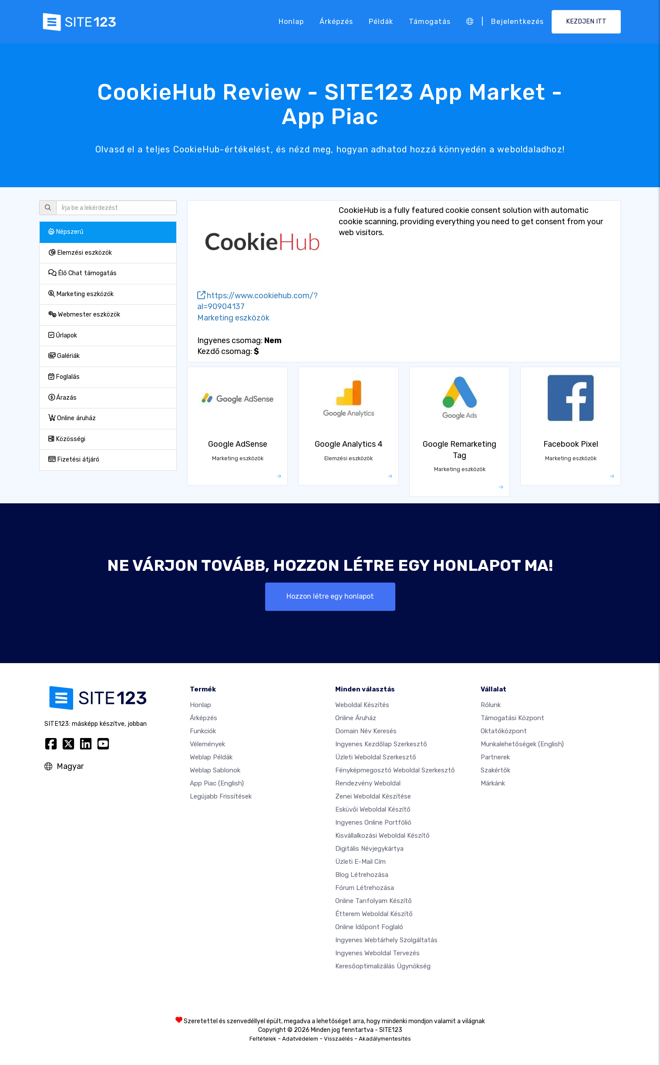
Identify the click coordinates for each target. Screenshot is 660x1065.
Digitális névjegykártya (369, 849)
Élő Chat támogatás (82, 273)
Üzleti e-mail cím (360, 862)
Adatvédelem (300, 1038)
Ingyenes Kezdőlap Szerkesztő (381, 744)
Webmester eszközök (84, 314)
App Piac (217, 783)
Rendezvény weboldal (368, 783)
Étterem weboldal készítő (374, 914)
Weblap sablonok (215, 770)
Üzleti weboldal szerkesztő (375, 757)
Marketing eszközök (81, 294)
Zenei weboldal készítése (373, 796)
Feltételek (262, 1038)
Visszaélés (338, 1038)
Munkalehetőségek (522, 744)
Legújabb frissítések (221, 796)
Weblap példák (211, 757)
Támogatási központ (512, 718)
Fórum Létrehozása (364, 888)
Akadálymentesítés (385, 1038)
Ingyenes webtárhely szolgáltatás (386, 940)
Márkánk (493, 783)
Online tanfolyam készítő (373, 901)
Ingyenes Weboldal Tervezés (377, 953)
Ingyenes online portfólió (373, 822)
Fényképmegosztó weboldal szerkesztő (395, 770)
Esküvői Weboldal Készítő (373, 809)
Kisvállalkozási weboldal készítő (382, 835)
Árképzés (336, 21)
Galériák (64, 356)
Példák (381, 21)
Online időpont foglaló (369, 927)
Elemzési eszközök (80, 252)
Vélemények (207, 744)
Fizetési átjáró (73, 459)
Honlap (291, 21)
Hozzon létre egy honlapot (330, 596)
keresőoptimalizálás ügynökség (383, 966)
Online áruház (72, 418)
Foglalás (64, 377)
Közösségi (66, 439)
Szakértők (495, 770)
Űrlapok (62, 335)
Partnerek (495, 757)
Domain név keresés (366, 731)
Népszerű (66, 232)
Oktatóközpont (504, 731)
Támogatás (430, 21)
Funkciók (203, 731)
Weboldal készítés (362, 705)
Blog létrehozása (361, 875)
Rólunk (491, 705)
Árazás (62, 397)
